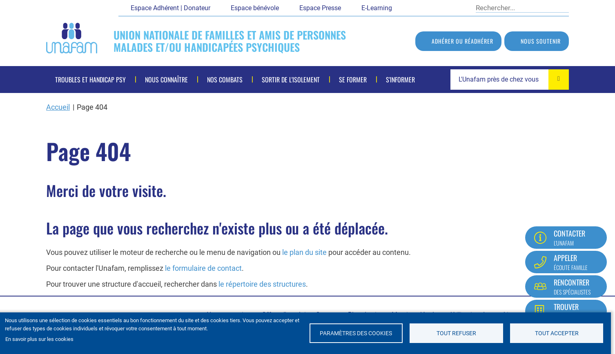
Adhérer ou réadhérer (462, 41)
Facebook (404, 7)
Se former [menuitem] (353, 79)
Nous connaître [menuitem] (166, 79)
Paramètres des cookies (356, 333)
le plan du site (304, 252)
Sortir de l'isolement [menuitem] (291, 79)
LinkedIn (447, 7)
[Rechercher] (516, 7)
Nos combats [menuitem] (225, 79)
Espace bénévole (255, 8)
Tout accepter (557, 333)
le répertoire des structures (262, 284)
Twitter (418, 7)
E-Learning (376, 8)
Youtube (433, 7)
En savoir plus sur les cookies (39, 339)
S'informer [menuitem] (400, 79)
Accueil (58, 107)
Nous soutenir (541, 41)
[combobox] (509, 79)
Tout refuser (456, 333)
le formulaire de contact (203, 268)
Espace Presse (320, 8)
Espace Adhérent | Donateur (170, 8)
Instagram (461, 7)
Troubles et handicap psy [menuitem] (90, 79)
